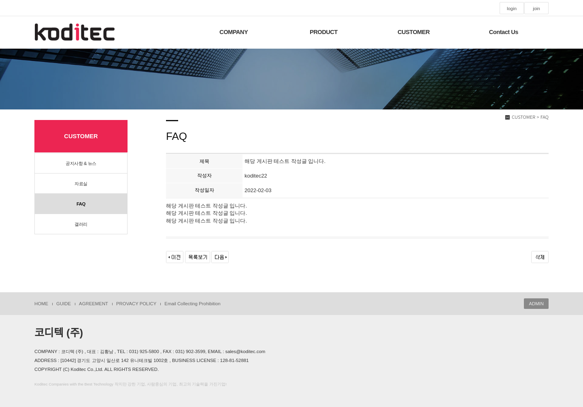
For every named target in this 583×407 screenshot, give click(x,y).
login (512, 8)
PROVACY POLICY (136, 303)
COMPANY (233, 32)
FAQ (81, 203)
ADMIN (536, 303)
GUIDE (63, 303)
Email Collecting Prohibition (192, 303)
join (536, 8)
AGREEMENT (93, 303)
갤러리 (80, 224)
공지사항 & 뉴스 (81, 163)
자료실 (80, 183)
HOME (41, 303)
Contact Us (503, 32)
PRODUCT (324, 32)
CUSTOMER (414, 32)
